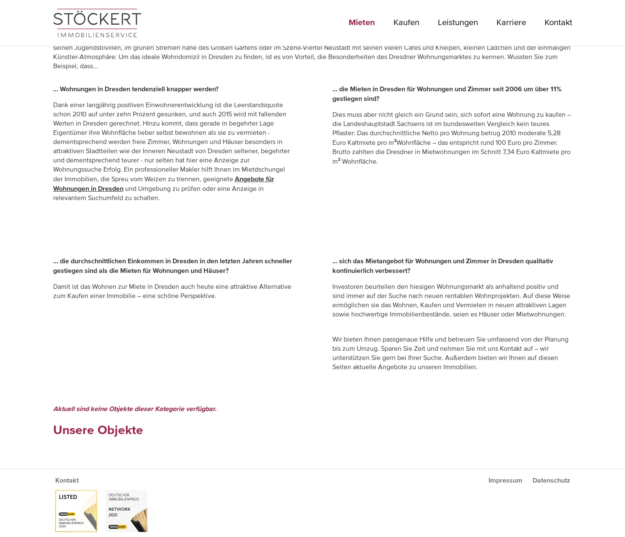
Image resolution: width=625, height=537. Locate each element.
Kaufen (406, 22)
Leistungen (458, 22)
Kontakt (558, 22)
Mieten (362, 22)
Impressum (505, 480)
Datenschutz (551, 480)
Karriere (511, 22)
